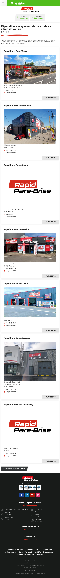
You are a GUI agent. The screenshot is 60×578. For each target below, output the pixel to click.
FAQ (37, 550)
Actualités (20, 550)
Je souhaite (37, 17)
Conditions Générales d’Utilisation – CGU (30, 563)
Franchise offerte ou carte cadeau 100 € (14, 510)
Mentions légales (30, 560)
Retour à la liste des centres (14, 469)
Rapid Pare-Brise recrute (44, 552)
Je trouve (22, 17)
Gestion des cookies (30, 570)
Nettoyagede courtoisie (36, 520)
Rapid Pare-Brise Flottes (25, 554)
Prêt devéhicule (35, 515)
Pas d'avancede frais (7, 518)
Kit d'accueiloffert (36, 510)
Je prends (35, 3)
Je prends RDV (11, 93)
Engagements (47, 550)
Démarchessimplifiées (6, 513)
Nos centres (11, 552)
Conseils (30, 550)
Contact (11, 550)
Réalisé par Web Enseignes (22, 573)
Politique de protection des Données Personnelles (30, 565)
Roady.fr (40, 554)
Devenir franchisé (25, 552)
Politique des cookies (30, 567)
